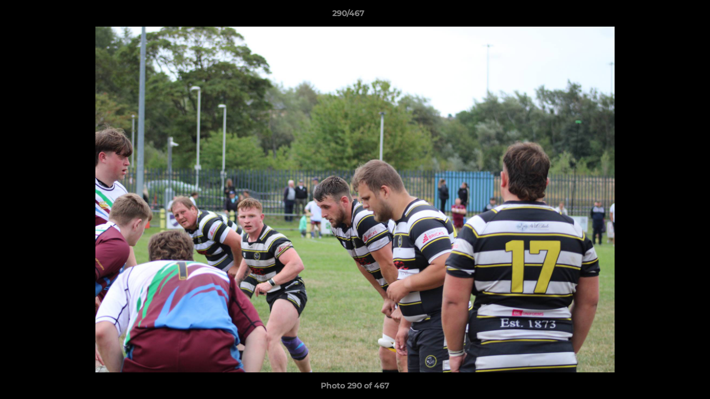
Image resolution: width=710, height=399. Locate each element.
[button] (663, 16)
